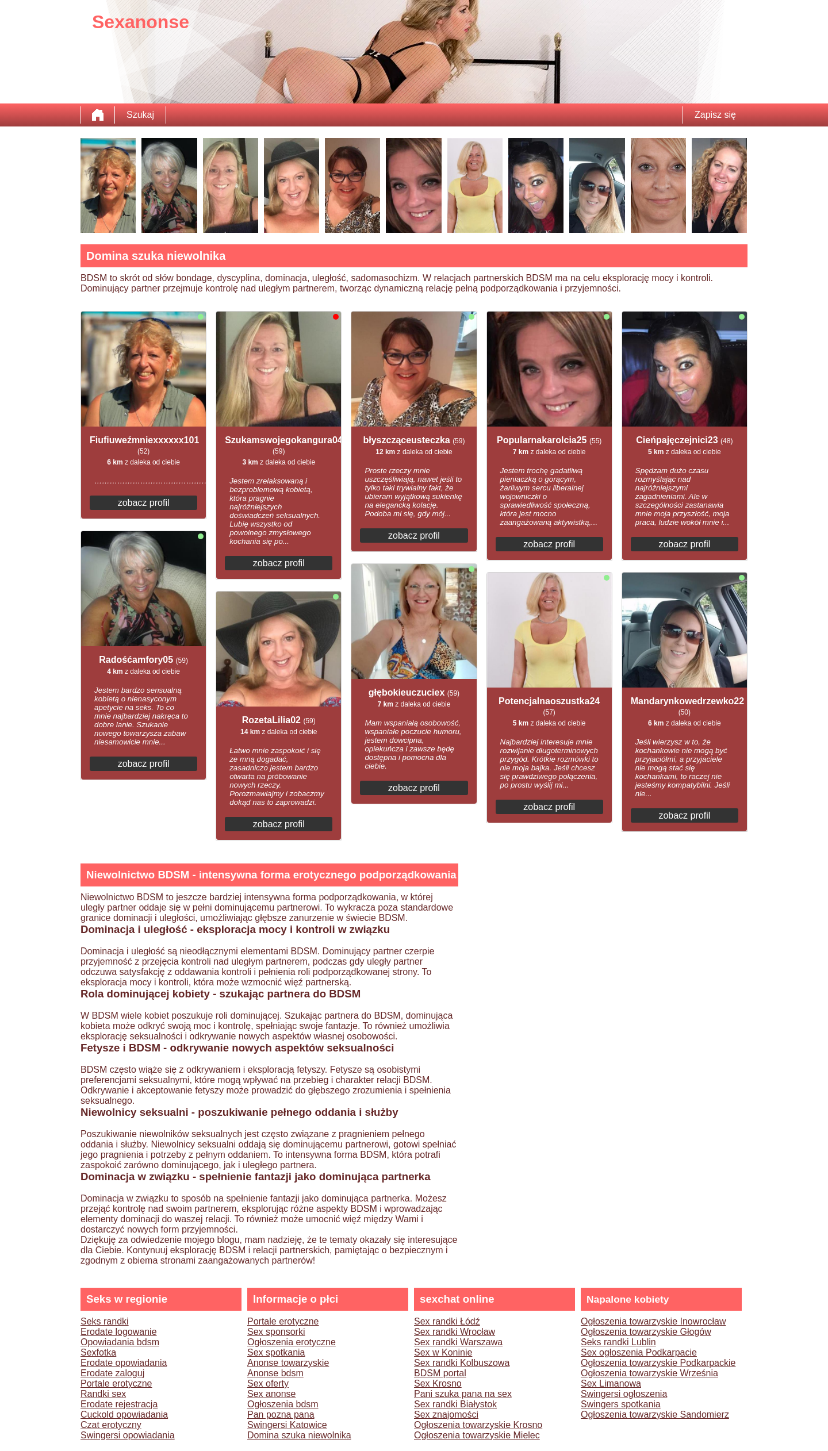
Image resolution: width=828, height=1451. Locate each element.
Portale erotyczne (116, 1383)
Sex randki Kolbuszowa (461, 1363)
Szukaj (140, 115)
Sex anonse (271, 1394)
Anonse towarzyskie (288, 1363)
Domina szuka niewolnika (299, 1435)
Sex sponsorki (276, 1332)
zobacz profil (144, 503)
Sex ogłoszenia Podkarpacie (639, 1352)
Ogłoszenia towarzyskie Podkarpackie (658, 1363)
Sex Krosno (438, 1383)
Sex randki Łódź (447, 1321)
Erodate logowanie (118, 1332)
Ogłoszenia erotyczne (291, 1342)
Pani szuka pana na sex (463, 1394)
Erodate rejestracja (119, 1404)
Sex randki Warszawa (458, 1342)
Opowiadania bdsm (119, 1342)
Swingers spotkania (621, 1404)
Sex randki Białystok (455, 1404)
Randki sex (103, 1394)
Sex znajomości (446, 1414)
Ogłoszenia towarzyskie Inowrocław (653, 1321)
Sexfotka (98, 1352)
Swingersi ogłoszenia (624, 1394)
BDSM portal (440, 1373)
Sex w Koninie (443, 1352)
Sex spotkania (276, 1352)
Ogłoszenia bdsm (283, 1404)
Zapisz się (715, 115)
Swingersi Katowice (287, 1425)
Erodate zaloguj (112, 1373)
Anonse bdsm (275, 1373)
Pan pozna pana (281, 1414)
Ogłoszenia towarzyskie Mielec (477, 1435)
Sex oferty (268, 1383)
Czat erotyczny (110, 1425)
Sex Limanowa (611, 1383)
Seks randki (104, 1321)
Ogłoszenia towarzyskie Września (649, 1373)
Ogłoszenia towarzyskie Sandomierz (655, 1414)
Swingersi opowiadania (127, 1435)
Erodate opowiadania (123, 1363)
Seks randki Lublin (618, 1342)
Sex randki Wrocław (454, 1332)
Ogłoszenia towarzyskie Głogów (646, 1332)
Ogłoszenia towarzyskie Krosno (478, 1425)
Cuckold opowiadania (124, 1414)
